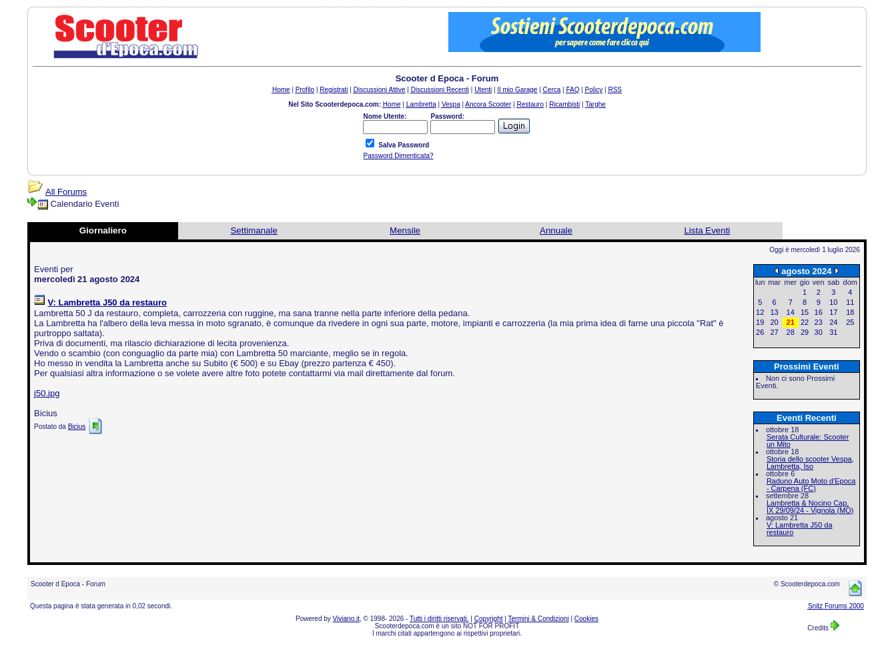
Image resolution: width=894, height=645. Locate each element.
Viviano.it (346, 618)
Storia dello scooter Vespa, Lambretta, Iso (810, 462)
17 (833, 312)
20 (774, 322)
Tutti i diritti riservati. (439, 618)
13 (774, 312)
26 (760, 332)
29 (805, 332)
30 (819, 332)
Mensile (405, 230)
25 (850, 322)
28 (791, 332)
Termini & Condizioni (538, 618)
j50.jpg (46, 393)
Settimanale (253, 230)
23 (819, 322)
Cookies (586, 618)
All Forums (66, 192)
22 (805, 322)
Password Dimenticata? (398, 155)
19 (760, 322)
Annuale (556, 230)
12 (760, 312)
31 (833, 332)
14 (791, 312)
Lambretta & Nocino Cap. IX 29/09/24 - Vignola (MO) (810, 506)
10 (833, 302)
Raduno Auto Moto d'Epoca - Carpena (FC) (811, 484)
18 (850, 312)
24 (833, 322)
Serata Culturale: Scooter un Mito (808, 440)
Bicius (77, 426)
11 (850, 302)
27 (774, 332)
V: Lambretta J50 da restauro (800, 528)
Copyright (488, 618)
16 (819, 312)
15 (805, 312)
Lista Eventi (707, 230)
